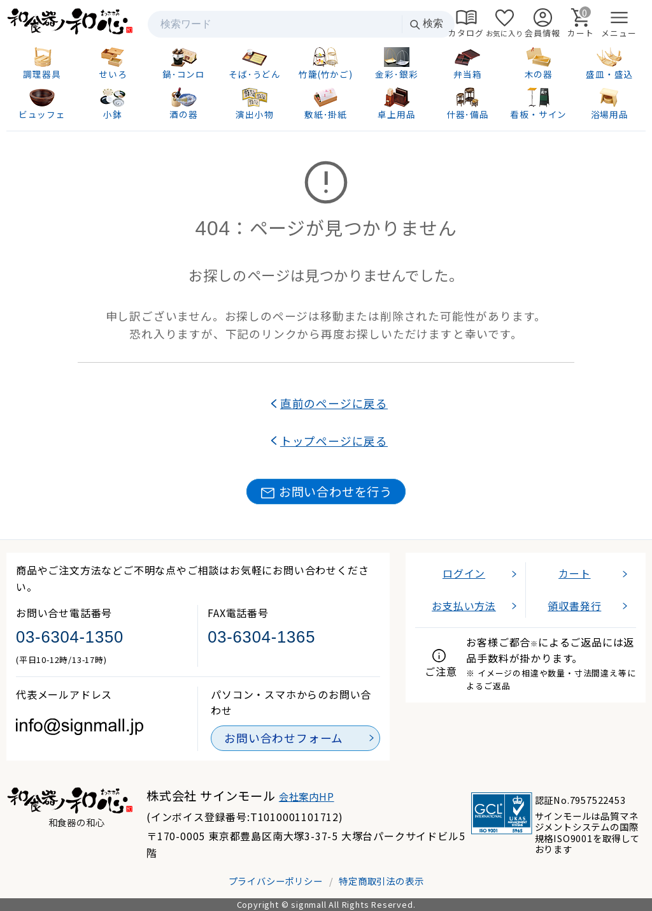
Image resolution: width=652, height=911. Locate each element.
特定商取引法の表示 (381, 880)
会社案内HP (306, 796)
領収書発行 (574, 605)
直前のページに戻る (334, 403)
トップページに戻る (334, 441)
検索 (426, 24)
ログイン (464, 573)
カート (574, 573)
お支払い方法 (464, 605)
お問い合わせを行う (326, 492)
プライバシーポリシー (276, 880)
